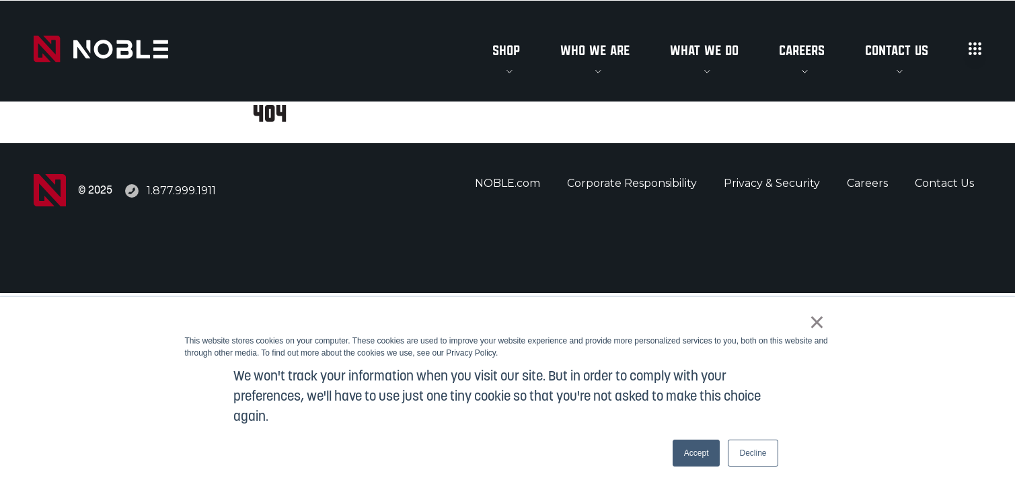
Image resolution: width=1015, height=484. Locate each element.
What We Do (704, 51)
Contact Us (896, 51)
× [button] (817, 322)
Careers (802, 51)
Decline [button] (752, 453)
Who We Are (595, 51)
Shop (506, 51)
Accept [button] (696, 453)
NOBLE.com (507, 183)
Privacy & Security (772, 183)
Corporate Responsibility (632, 183)
